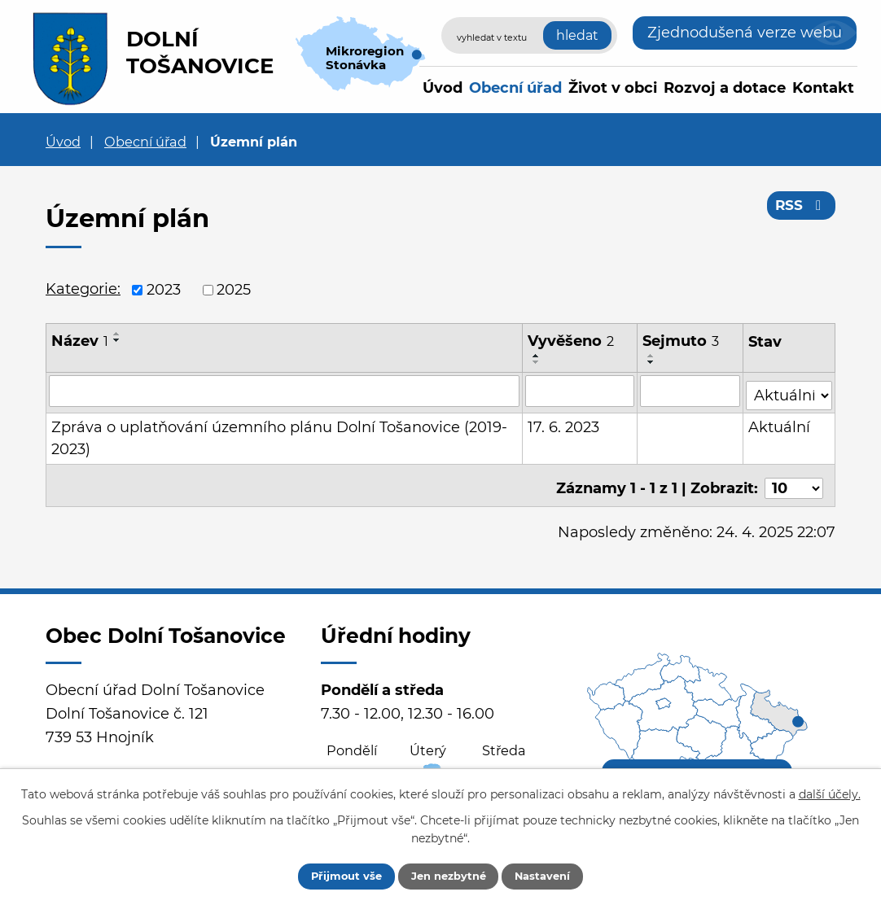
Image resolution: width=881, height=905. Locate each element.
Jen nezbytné (448, 875)
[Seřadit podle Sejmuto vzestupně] (652, 355)
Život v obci (612, 88)
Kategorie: (83, 289)
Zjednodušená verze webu (744, 33)
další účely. (830, 792)
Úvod (442, 88)
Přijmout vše (332, 875)
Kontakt (823, 88)
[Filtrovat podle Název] (284, 390)
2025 (234, 290)
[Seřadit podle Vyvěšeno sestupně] (537, 362)
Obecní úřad (515, 88)
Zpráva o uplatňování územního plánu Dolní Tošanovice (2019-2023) (279, 434)
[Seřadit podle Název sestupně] (117, 340)
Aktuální (780, 423)
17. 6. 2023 (564, 423)
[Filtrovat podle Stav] (789, 389)
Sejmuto (681, 341)
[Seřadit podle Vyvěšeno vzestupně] (537, 355)
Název (79, 341)
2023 (164, 290)
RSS (800, 210)
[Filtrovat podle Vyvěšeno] (580, 390)
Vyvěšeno (571, 341)
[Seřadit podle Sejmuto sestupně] (652, 362)
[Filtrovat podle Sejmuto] (690, 390)
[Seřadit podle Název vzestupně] (117, 333)
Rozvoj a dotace (725, 88)
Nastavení (556, 875)
